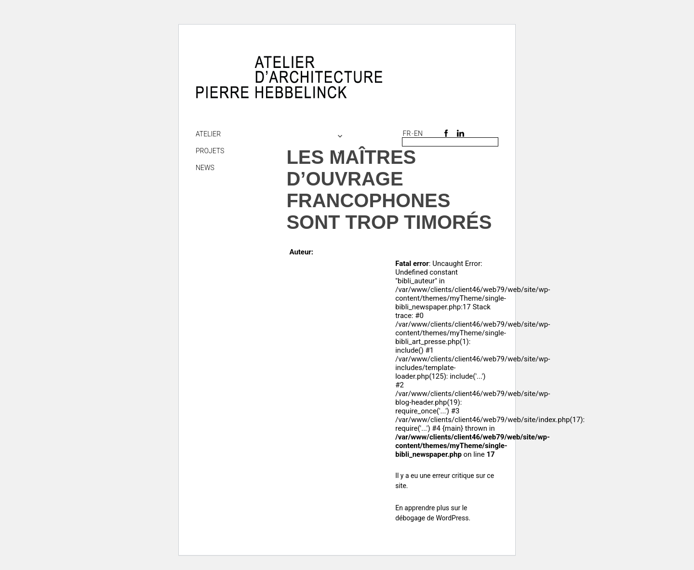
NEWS (205, 168)
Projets (210, 151)
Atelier (208, 134)
